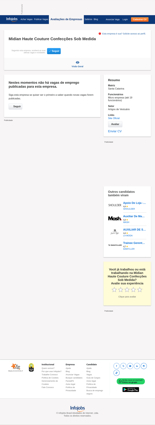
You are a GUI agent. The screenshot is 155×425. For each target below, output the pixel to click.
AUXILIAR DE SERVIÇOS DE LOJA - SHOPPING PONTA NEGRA (134, 229)
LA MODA (128, 235)
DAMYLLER (129, 249)
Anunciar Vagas (72, 374)
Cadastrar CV (140, 19)
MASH (126, 222)
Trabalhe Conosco (50, 374)
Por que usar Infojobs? (51, 371)
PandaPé (70, 381)
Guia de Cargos (93, 378)
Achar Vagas (27, 19)
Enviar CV (115, 131)
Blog (96, 19)
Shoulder (129, 209)
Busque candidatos (74, 378)
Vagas (89, 374)
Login (125, 19)
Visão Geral (77, 64)
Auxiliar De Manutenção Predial (134, 216)
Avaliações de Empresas (66, 19)
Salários (88, 19)
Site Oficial (114, 118)
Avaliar (115, 124)
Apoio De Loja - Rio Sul (134, 202)
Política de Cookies (50, 378)
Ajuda (68, 368)
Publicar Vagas (41, 19)
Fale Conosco (48, 387)
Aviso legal (70, 384)
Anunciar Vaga (113, 19)
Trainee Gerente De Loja (134, 243)
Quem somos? (48, 368)
